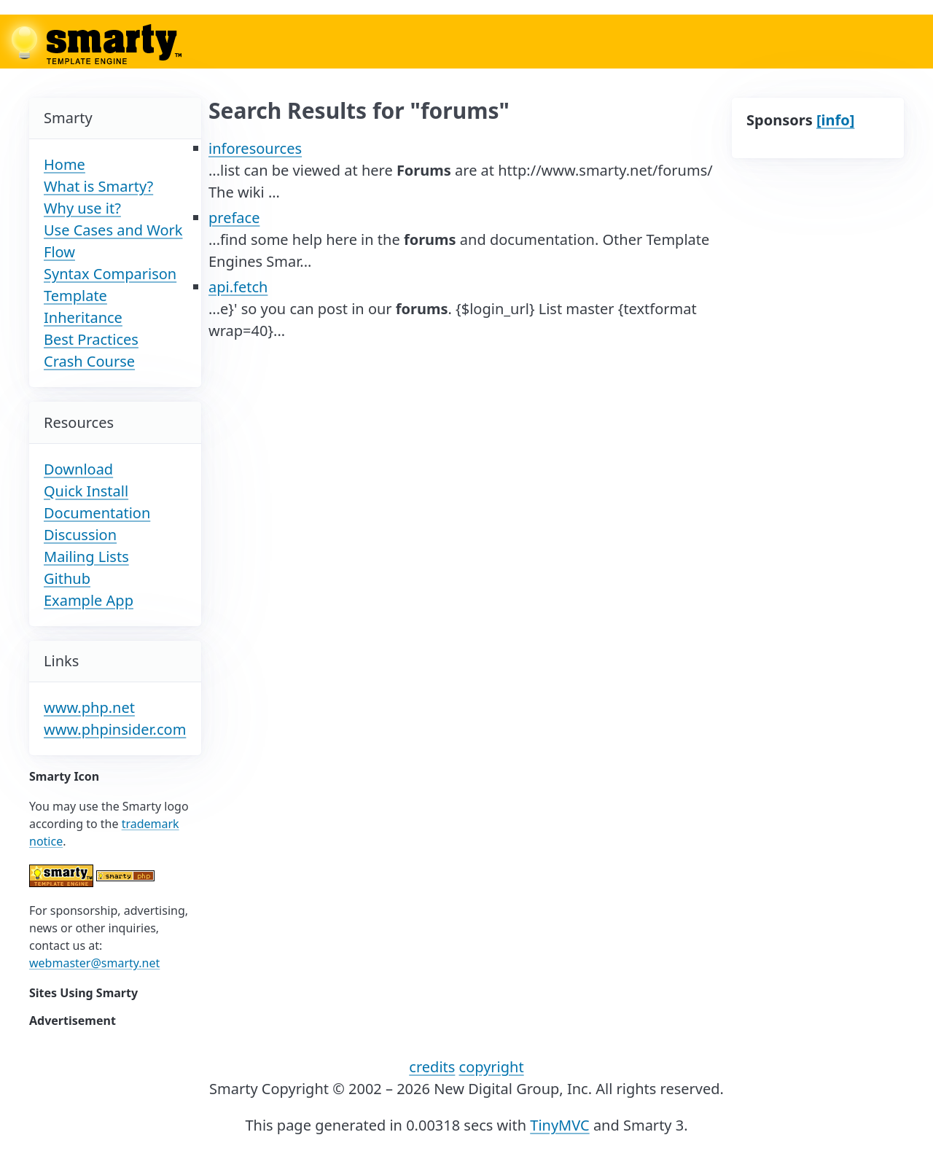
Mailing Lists (86, 556)
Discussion (80, 535)
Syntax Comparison (110, 274)
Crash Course (89, 361)
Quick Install (86, 491)
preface (233, 217)
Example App (88, 600)
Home (64, 164)
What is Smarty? (98, 186)
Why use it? (82, 208)
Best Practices (91, 339)
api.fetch (238, 287)
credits (432, 1067)
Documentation (97, 513)
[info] (835, 120)
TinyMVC (559, 1125)
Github (67, 578)
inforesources (255, 148)
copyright (491, 1067)
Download (78, 469)
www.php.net (89, 707)
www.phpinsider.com (115, 729)
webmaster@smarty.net (94, 963)
